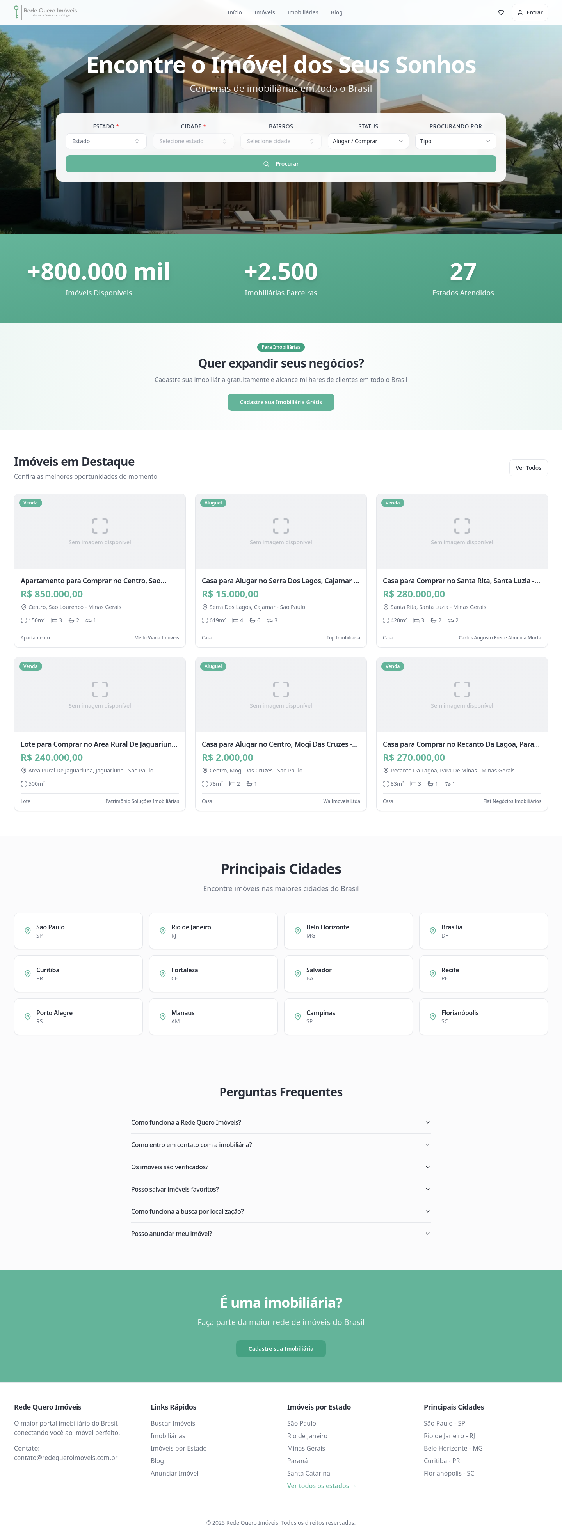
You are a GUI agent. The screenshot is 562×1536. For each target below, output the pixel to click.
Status (369, 126)
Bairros (281, 126)
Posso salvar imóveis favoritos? (281, 1189)
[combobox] (368, 141)
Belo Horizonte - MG (453, 1448)
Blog (337, 12)
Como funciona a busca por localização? (281, 1211)
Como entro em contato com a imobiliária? (281, 1144)
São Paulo (301, 1423)
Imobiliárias (303, 12)
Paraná (297, 1460)
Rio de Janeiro (307, 1435)
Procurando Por (456, 126)
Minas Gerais (306, 1448)
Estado (106, 126)
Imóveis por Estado (179, 1448)
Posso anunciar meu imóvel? (281, 1233)
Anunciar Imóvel (174, 1473)
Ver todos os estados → (322, 1485)
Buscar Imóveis (173, 1423)
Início (235, 12)
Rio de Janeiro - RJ (449, 1435)
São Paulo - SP (444, 1423)
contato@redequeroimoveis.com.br (65, 1457)
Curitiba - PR (442, 1460)
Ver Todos (528, 467)
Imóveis (264, 12)
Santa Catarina (308, 1473)
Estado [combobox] (106, 141)
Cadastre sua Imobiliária (281, 1348)
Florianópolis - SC (449, 1473)
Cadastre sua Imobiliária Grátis (281, 402)
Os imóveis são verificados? (281, 1167)
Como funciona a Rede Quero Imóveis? (281, 1122)
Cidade (193, 126)
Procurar (281, 163)
